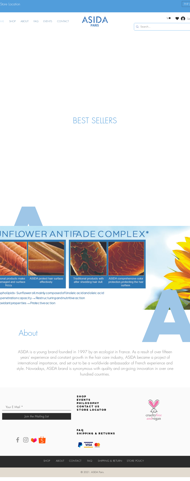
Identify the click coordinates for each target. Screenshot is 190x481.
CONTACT (75, 461)
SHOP (46, 461)
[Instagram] (25, 439)
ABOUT (60, 461)
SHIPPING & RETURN (110, 461)
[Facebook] (17, 439)
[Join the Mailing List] (36, 416)
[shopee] (42, 439)
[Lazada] (33, 439)
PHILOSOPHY (88, 403)
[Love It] (177, 18)
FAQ (89, 461)
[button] (169, 18)
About (28, 333)
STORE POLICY (135, 461)
